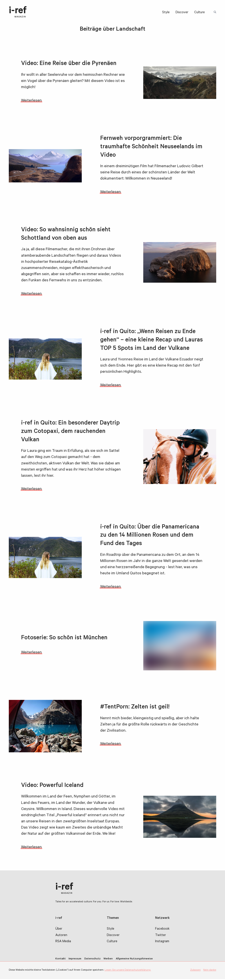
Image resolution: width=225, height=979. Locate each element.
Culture (199, 13)
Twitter (160, 935)
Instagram (162, 942)
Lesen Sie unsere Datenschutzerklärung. (128, 970)
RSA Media (63, 942)
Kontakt (60, 958)
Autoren (61, 935)
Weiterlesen (31, 101)
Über (58, 929)
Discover (182, 13)
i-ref (18, 12)
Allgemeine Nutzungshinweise (134, 958)
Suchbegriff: (215, 12)
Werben (108, 958)
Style (166, 13)
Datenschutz (92, 958)
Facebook (162, 929)
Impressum (75, 958)
